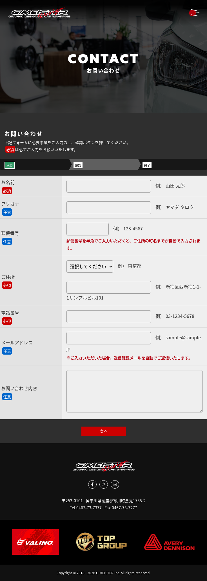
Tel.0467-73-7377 (86, 507)
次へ (104, 431)
